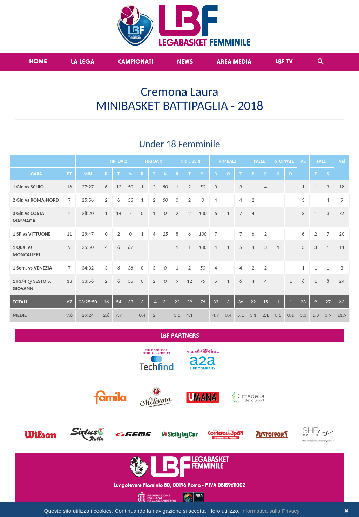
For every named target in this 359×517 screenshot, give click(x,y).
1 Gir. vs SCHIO (28, 186)
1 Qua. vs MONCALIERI (26, 251)
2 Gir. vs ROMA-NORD (36, 200)
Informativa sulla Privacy (270, 511)
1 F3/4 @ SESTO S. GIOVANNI (32, 285)
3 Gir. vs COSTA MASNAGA (28, 217)
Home (38, 61)
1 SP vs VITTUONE (31, 234)
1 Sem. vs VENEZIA (32, 268)
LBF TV (284, 61)
